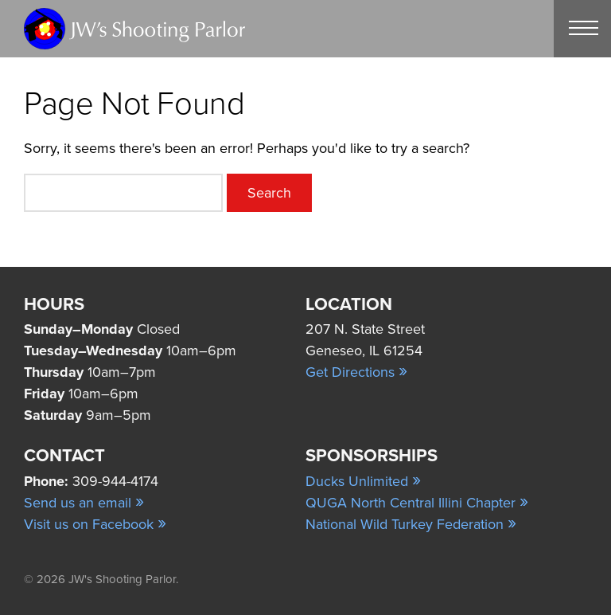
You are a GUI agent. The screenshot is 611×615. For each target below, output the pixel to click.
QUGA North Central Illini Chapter (417, 502)
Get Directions (356, 372)
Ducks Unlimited (363, 481)
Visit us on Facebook (95, 524)
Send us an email (84, 502)
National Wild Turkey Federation (411, 524)
